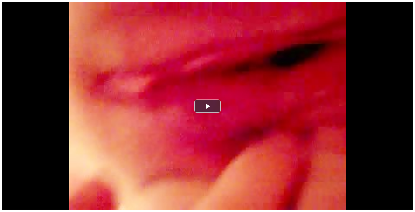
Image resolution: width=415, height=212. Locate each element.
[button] (207, 106)
